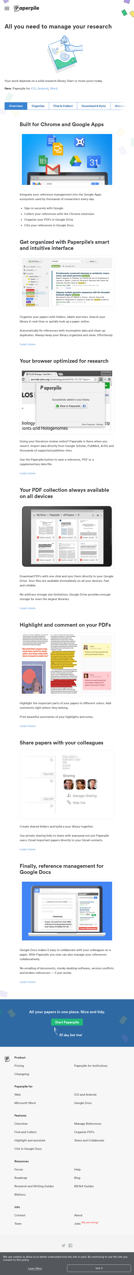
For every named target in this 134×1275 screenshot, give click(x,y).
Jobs (77, 1223)
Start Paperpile (67, 1022)
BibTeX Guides (84, 1186)
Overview (16, 106)
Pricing (19, 1066)
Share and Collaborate (89, 1140)
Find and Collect (25, 1132)
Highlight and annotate (29, 1140)
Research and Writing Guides (34, 1186)
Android (42, 88)
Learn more (27, 344)
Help (77, 1169)
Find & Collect (63, 106)
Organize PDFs (84, 1132)
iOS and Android (85, 1094)
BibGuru (20, 1194)
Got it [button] (99, 1268)
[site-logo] (26, 8)
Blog (77, 1178)
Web (17, 1094)
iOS (33, 88)
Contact (19, 1215)
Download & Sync (94, 106)
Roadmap (20, 1178)
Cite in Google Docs (28, 1149)
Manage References (87, 1123)
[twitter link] (63, 1246)
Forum (18, 1169)
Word (53, 88)
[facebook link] (70, 1246)
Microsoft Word (25, 1103)
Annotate (121, 106)
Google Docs (83, 1103)
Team (18, 1223)
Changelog (21, 1074)
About (78, 1215)
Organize (38, 106)
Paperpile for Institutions (91, 1066)
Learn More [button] (35, 1268)
